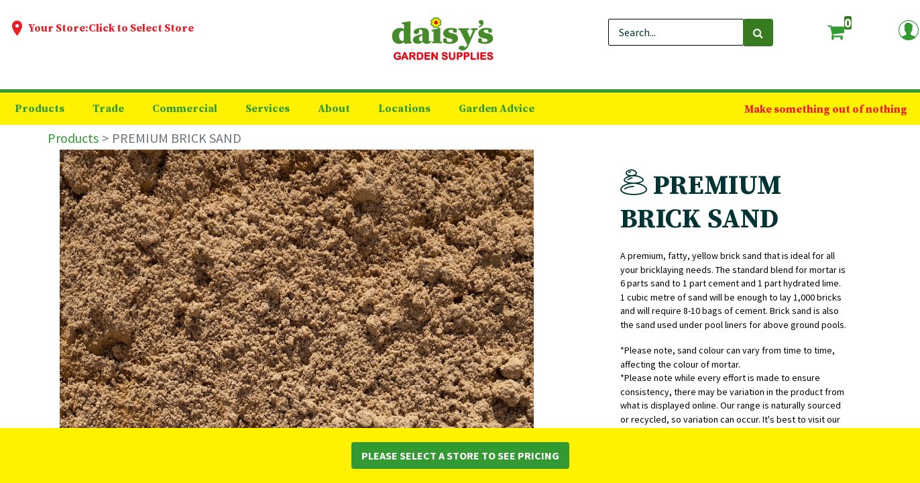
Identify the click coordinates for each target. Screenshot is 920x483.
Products (73, 137)
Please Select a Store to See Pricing (460, 455)
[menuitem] (39, 109)
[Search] (758, 32)
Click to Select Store (141, 28)
